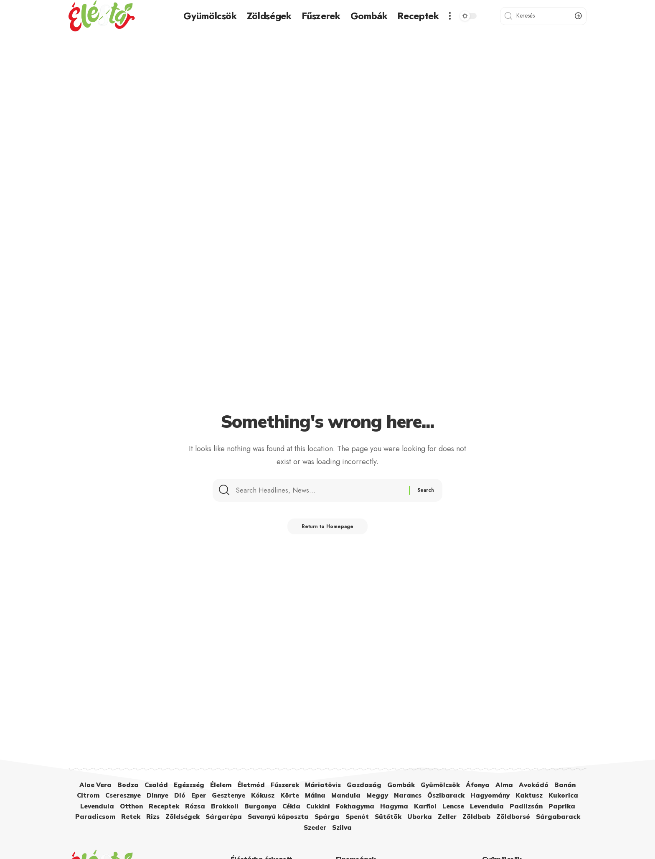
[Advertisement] (327, 94)
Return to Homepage (328, 530)
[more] (450, 16)
